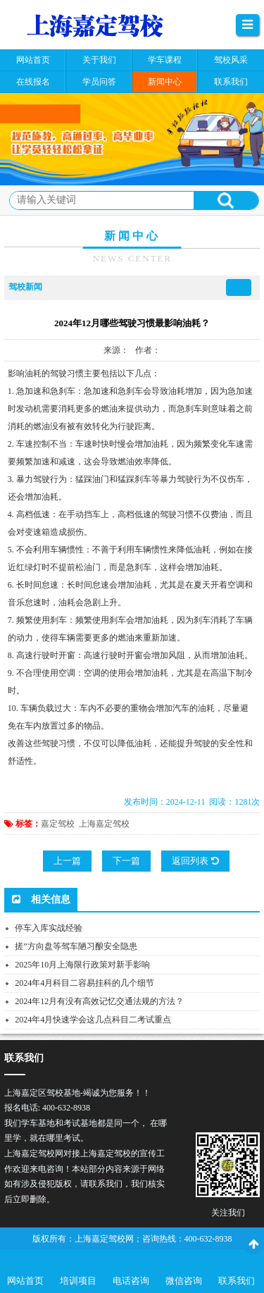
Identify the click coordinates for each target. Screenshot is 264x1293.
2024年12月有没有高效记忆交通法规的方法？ (99, 1001)
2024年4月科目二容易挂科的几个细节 (84, 983)
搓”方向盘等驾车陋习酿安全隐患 (76, 946)
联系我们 (236, 1280)
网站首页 (25, 1280)
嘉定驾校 (58, 824)
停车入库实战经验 (48, 928)
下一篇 (126, 860)
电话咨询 (131, 1280)
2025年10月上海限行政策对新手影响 (82, 965)
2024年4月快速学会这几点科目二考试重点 (93, 1020)
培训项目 (78, 1280)
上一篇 (67, 860)
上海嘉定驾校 (104, 824)
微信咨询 (183, 1280)
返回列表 (195, 860)
